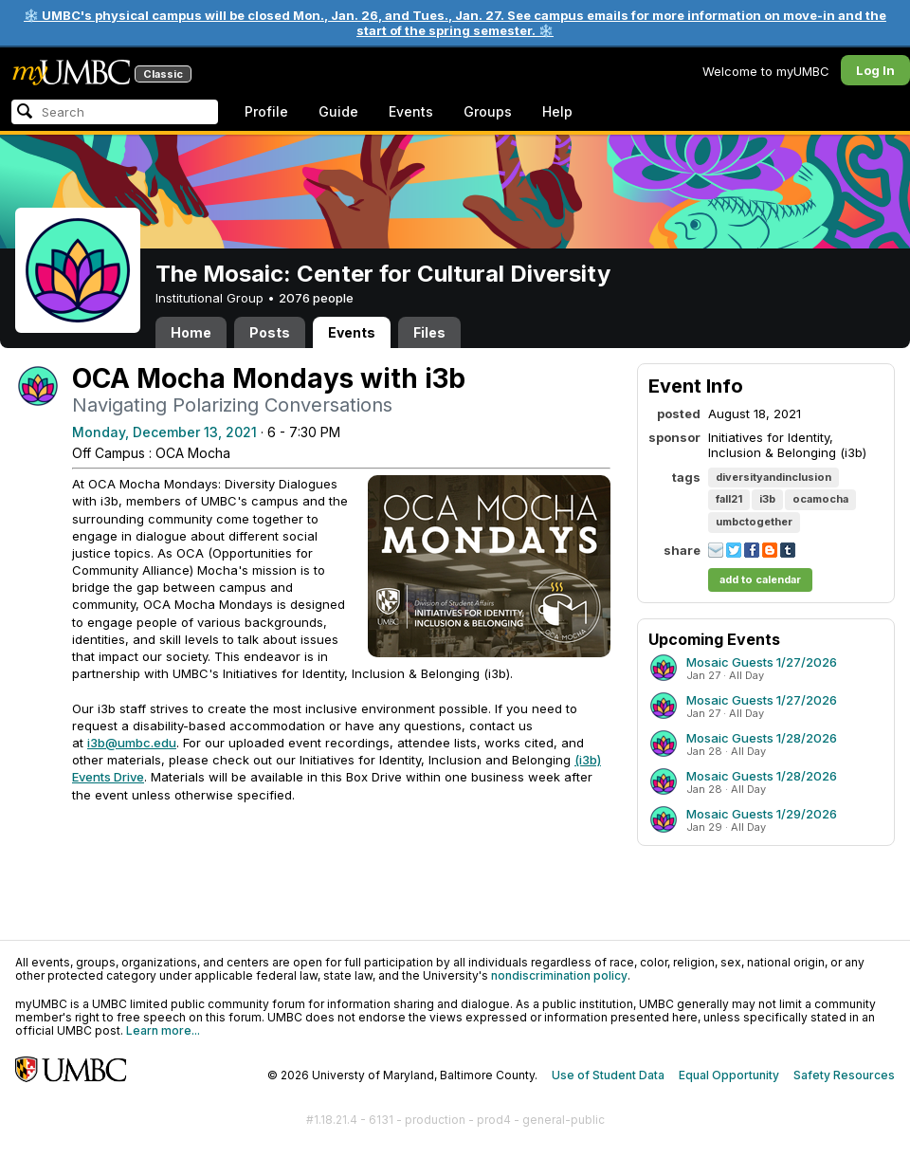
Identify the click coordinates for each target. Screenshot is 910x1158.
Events (411, 111)
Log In (875, 70)
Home (191, 332)
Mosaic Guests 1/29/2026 (761, 813)
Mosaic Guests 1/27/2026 (761, 662)
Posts (269, 332)
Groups (488, 111)
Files (429, 332)
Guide (338, 111)
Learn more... (163, 1030)
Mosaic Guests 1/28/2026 (761, 737)
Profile (266, 111)
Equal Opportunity (729, 1075)
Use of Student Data (608, 1075)
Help (557, 111)
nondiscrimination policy (559, 975)
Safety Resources (844, 1075)
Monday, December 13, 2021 (164, 432)
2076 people (316, 297)
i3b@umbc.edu (131, 742)
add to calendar (760, 579)
